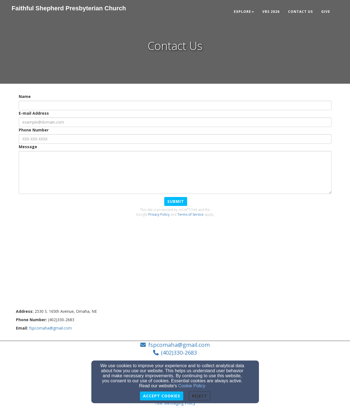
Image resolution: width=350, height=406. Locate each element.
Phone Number (34, 130)
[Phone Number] (175, 139)
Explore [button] (244, 11)
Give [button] (325, 11)
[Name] (175, 105)
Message (28, 146)
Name (25, 96)
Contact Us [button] (300, 11)
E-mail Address (34, 113)
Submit (175, 201)
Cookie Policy (191, 385)
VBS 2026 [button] (271, 11)
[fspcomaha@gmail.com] (50, 328)
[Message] (175, 172)
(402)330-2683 (179, 352)
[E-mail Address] (175, 122)
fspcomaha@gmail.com (179, 345)
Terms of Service (190, 214)
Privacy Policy (159, 214)
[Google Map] (175, 267)
